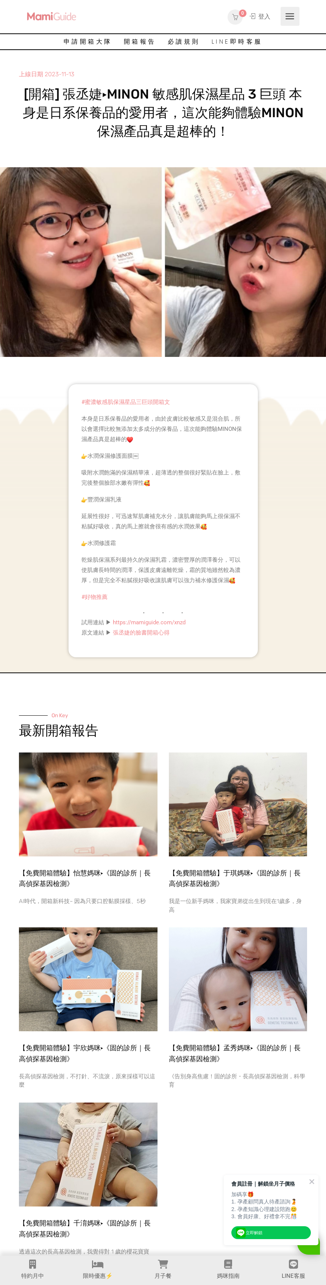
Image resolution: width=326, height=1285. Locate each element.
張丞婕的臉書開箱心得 (141, 632)
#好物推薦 (94, 597)
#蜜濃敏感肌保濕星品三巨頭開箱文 (125, 402)
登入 (260, 16)
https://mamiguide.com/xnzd (149, 622)
